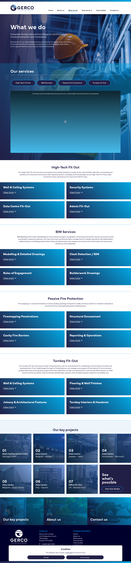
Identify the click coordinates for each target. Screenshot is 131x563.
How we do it (87, 10)
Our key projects (15, 519)
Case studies (101, 10)
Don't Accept (85, 557)
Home (50, 10)
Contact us (114, 10)
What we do (73, 10)
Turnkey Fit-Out (99, 82)
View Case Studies (112, 488)
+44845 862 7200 (48, 544)
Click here (69, 552)
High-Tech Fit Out (23, 82)
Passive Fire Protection (72, 82)
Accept (46, 557)
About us (60, 10)
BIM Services (46, 82)
